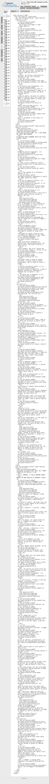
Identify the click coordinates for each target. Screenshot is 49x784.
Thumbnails (2, 20)
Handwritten (2, 40)
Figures (2, 33)
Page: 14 (7, 83)
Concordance (2, 53)
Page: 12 (7, 45)
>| (28, 11)
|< (14, 11)
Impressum (24, 778)
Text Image (27, 6)
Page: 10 (7, 21)
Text (22, 6)
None (2, 59)
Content (2, 27)
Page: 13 (7, 64)
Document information (33, 8)
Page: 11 (7, 26)
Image (33, 6)
